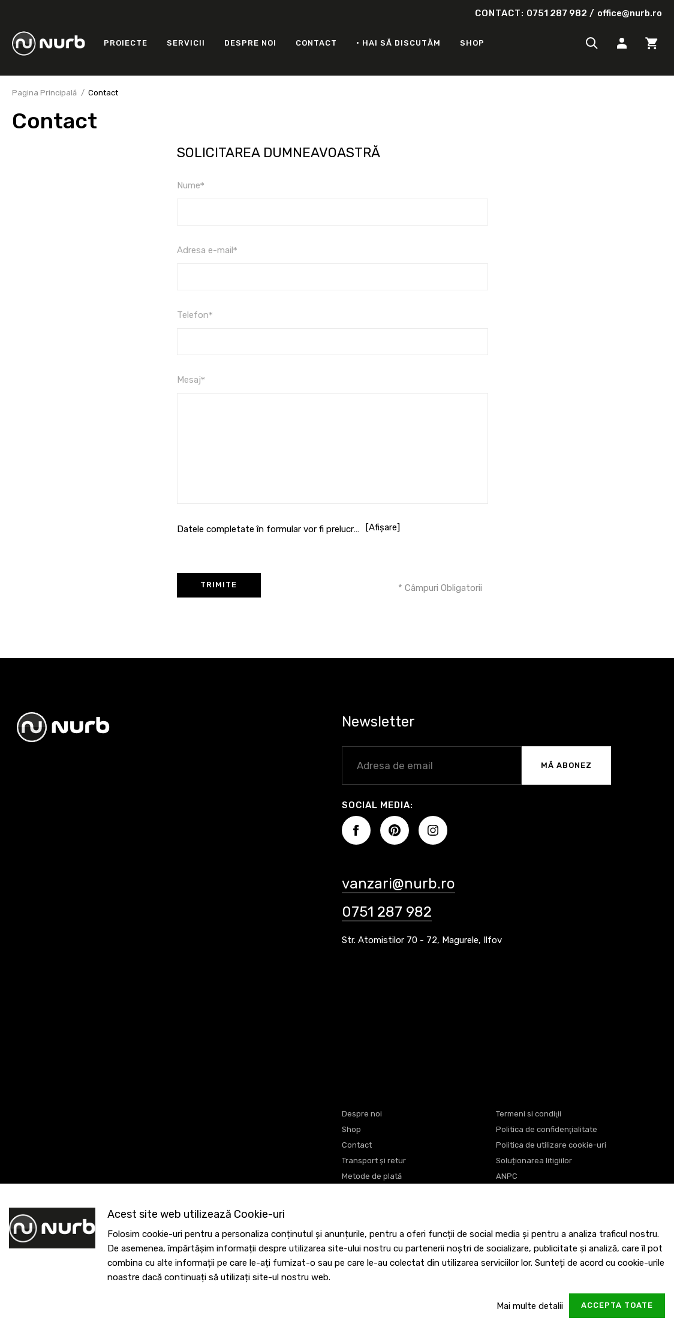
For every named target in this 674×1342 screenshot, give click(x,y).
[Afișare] (383, 527)
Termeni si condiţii (528, 1113)
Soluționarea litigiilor (534, 1160)
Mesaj (191, 379)
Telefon (195, 315)
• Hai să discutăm (398, 42)
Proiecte (126, 42)
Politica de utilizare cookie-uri (551, 1144)
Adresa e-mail (207, 250)
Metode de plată (372, 1176)
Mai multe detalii (530, 1306)
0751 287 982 (556, 13)
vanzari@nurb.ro (398, 883)
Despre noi (250, 42)
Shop (472, 42)
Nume (191, 185)
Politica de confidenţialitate (546, 1129)
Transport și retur (374, 1160)
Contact (316, 42)
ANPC (506, 1176)
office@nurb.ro (629, 13)
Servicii (186, 42)
